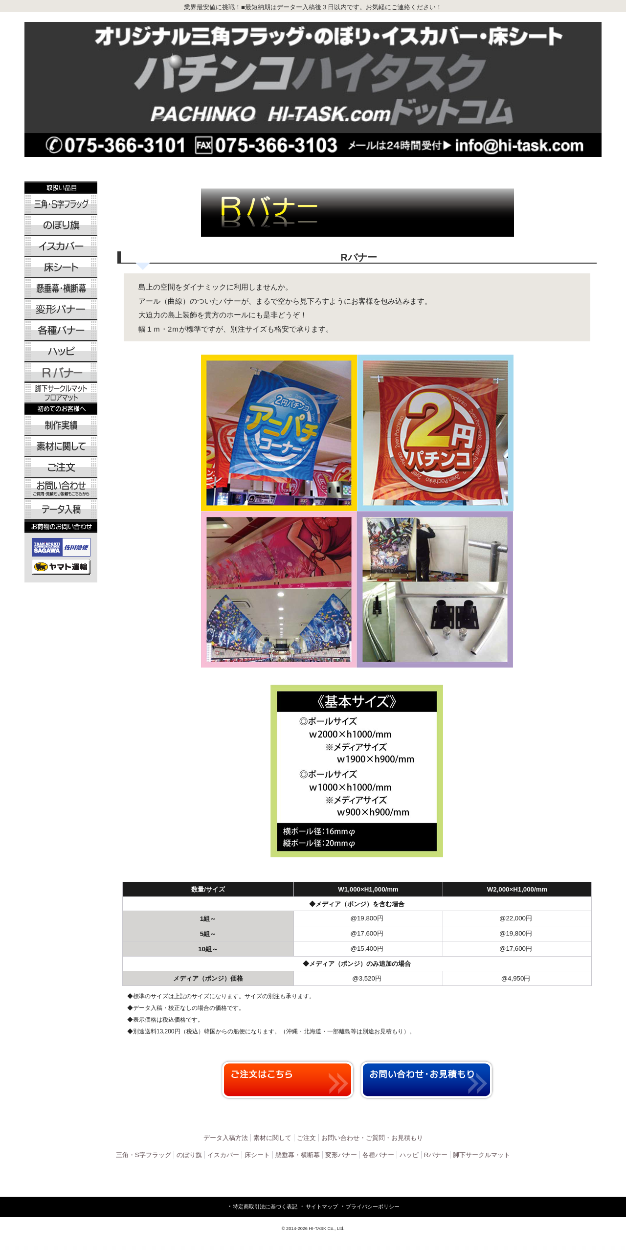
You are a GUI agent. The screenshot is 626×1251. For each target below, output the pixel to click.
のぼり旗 (189, 1155)
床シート (257, 1155)
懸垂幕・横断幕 (297, 1155)
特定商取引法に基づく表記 (265, 1206)
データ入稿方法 (225, 1137)
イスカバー (223, 1155)
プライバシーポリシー (373, 1206)
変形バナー (341, 1155)
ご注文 (306, 1137)
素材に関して (272, 1137)
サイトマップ (322, 1206)
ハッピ (409, 1155)
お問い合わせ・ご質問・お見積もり (372, 1137)
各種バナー (378, 1155)
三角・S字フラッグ (143, 1155)
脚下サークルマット (481, 1155)
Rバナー (436, 1155)
